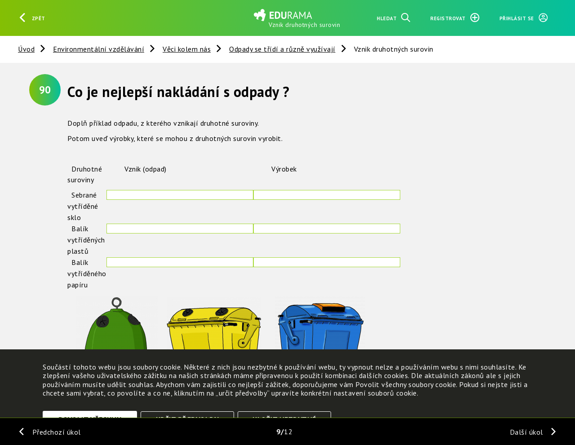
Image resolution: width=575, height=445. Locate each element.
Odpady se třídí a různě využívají (282, 48)
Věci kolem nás (187, 48)
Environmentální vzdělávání (98, 48)
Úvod (26, 48)
